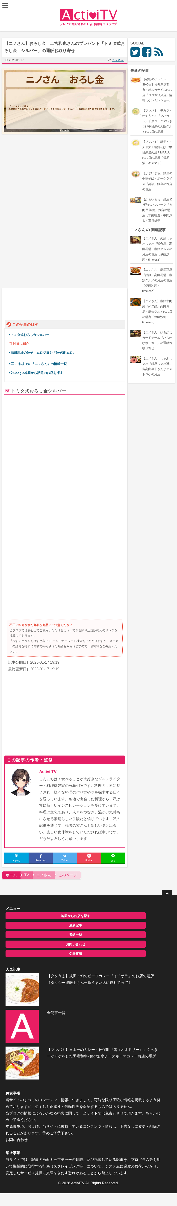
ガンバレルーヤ (78, 495)
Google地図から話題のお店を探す (39, 371)
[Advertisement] (43, 175)
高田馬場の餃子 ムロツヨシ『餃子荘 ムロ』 (45, 351)
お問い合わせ (44, 832)
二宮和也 (29, 495)
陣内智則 (59, 495)
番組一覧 (44, 822)
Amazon (62, 467)
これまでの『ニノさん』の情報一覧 (41, 362)
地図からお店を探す (44, 804)
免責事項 (44, 841)
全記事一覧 (38, 894)
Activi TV (50, 659)
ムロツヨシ (98, 495)
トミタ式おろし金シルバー (32, 333)
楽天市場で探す (84, 467)
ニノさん (120, 60)
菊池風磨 (44, 495)
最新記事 (44, 813)
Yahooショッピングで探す (105, 469)
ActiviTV (78, 1088)
